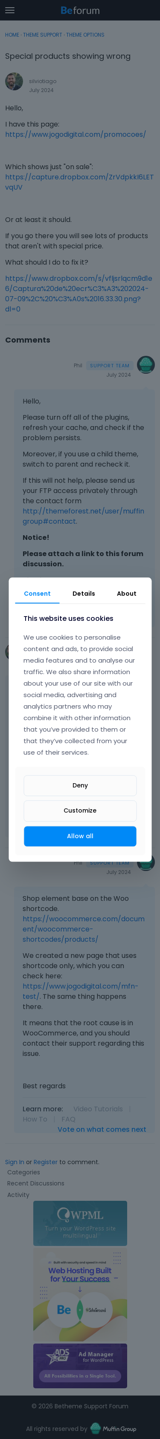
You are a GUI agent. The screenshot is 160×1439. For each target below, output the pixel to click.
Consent (37, 593)
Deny (80, 786)
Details (84, 593)
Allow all (80, 836)
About (127, 593)
